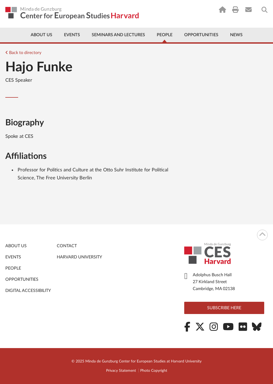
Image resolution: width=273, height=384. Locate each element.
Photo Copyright (153, 371)
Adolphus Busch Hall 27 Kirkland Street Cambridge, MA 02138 (214, 282)
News (236, 35)
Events (72, 35)
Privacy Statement (121, 371)
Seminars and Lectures (118, 35)
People (164, 35)
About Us (41, 35)
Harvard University (79, 257)
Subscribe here (224, 308)
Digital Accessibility (28, 290)
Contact (67, 246)
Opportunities (201, 35)
